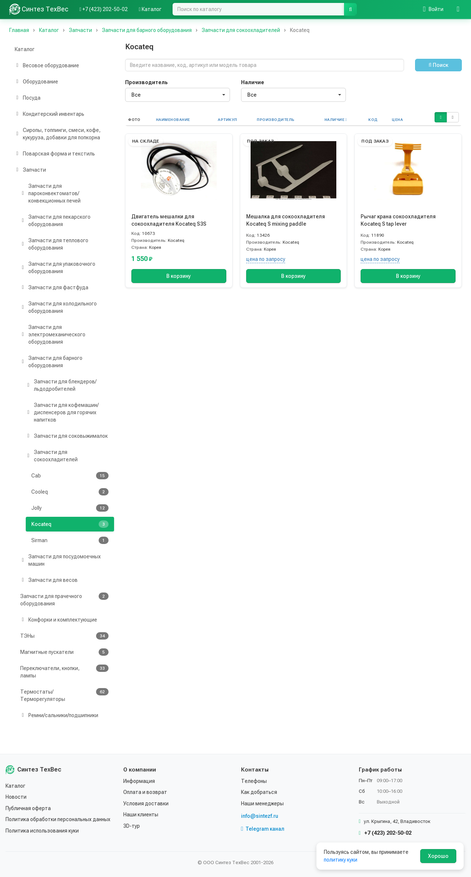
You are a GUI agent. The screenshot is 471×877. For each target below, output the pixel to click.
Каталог (25, 49)
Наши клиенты (140, 814)
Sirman (70, 540)
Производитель (146, 82)
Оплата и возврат (145, 792)
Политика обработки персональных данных (58, 819)
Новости (16, 797)
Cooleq (70, 491)
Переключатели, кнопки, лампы (64, 672)
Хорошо (438, 856)
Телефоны (254, 781)
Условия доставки (146, 803)
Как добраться (259, 792)
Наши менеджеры (262, 803)
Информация (139, 781)
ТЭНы (64, 636)
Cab (70, 475)
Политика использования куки (42, 831)
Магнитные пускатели (64, 652)
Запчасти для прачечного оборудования (64, 599)
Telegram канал (262, 829)
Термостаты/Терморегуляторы (64, 695)
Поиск (438, 65)
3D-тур (131, 826)
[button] (440, 117)
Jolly (70, 508)
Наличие (252, 82)
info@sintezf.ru (259, 816)
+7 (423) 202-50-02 (385, 833)
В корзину (178, 276)
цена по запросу (265, 259)
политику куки (340, 860)
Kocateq (70, 524)
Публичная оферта (28, 808)
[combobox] (177, 95)
